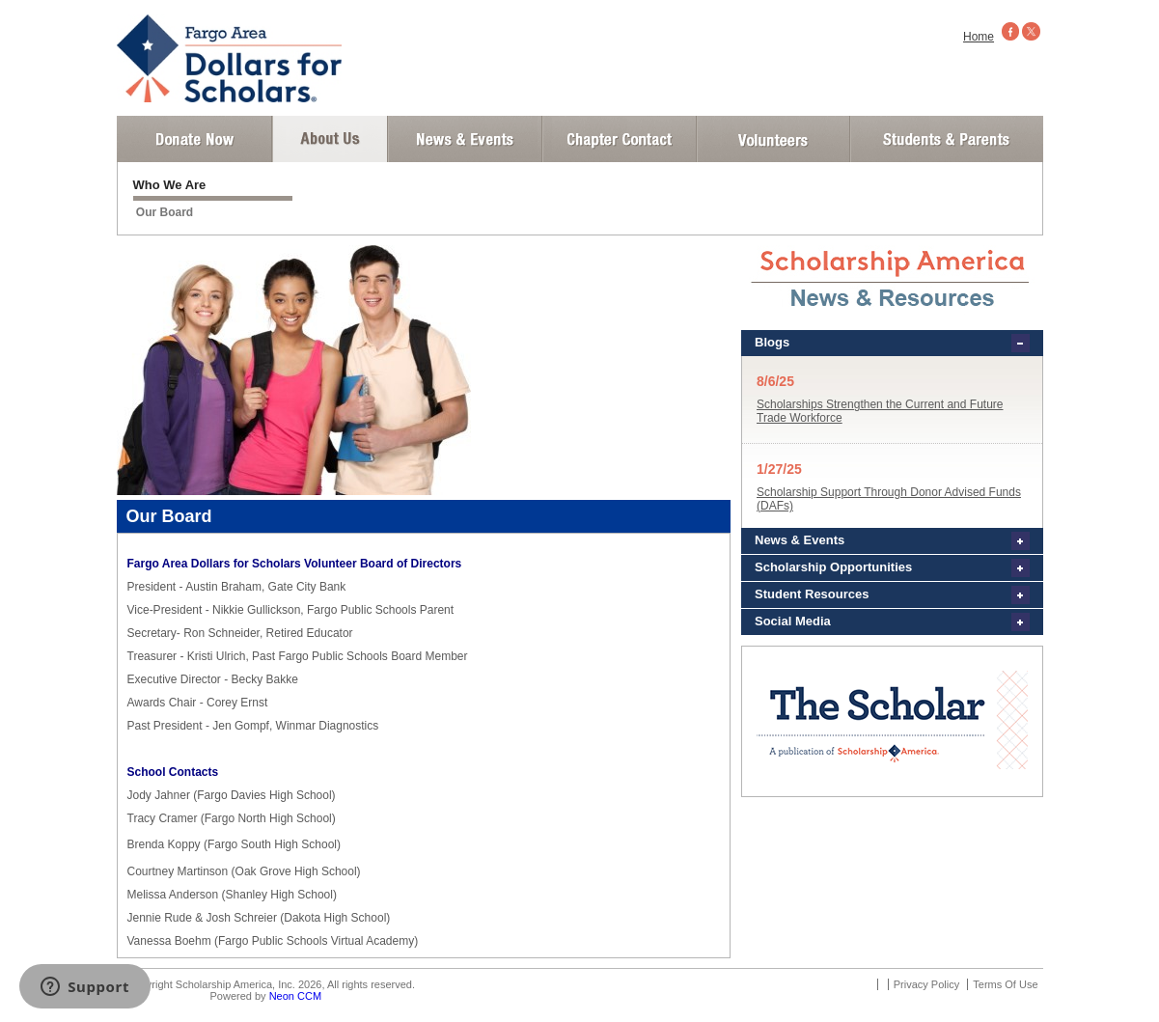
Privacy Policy (926, 984)
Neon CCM (295, 996)
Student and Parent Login (945, 139)
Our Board (164, 212)
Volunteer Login (772, 139)
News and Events (465, 139)
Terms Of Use (1005, 984)
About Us (330, 139)
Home (978, 36)
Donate (194, 139)
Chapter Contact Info (619, 139)
